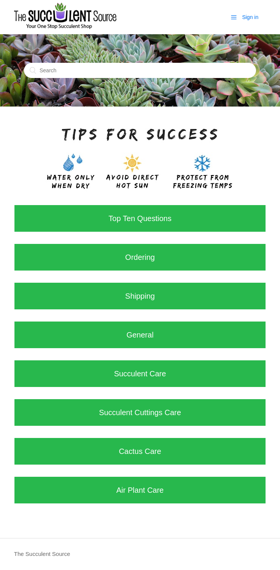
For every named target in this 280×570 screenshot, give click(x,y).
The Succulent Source (42, 554)
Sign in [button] (250, 17)
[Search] (140, 70)
